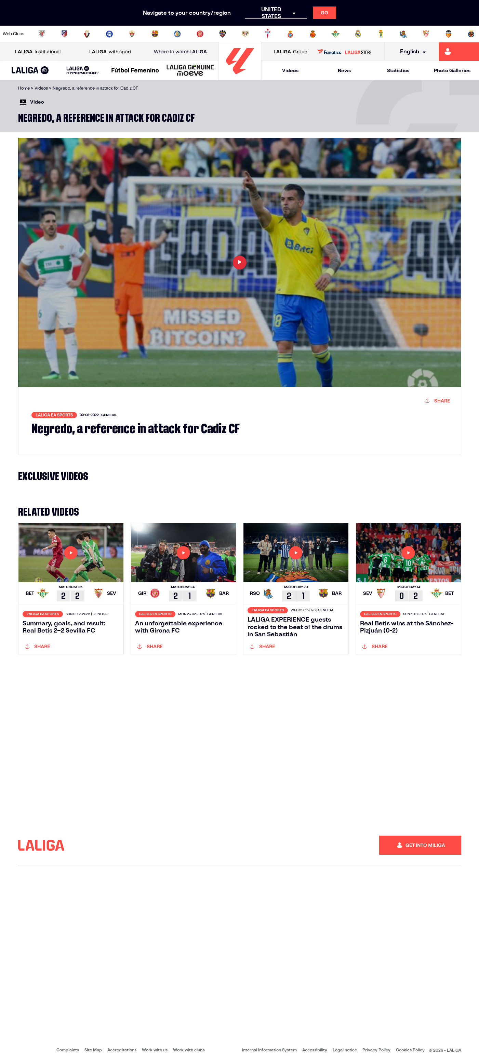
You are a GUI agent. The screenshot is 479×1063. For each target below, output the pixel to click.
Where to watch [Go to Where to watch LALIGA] (180, 52)
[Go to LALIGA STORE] (344, 51)
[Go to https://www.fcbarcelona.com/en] (155, 34)
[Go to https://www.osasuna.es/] (87, 34)
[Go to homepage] (240, 77)
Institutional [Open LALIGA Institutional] (38, 52)
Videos (290, 70)
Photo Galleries (452, 70)
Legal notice (345, 1050)
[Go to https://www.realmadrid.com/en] (358, 34)
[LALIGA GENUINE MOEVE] (190, 71)
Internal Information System (269, 1050)
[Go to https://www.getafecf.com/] (177, 34)
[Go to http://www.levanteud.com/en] (222, 34)
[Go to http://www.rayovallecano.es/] (245, 34)
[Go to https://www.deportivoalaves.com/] (109, 34)
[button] (30, 70)
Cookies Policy (410, 1050)
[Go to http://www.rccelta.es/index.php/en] (268, 34)
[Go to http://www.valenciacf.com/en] (448, 34)
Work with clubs (189, 1050)
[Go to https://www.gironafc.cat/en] (200, 34)
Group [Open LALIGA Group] (290, 52)
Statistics (398, 70)
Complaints (67, 1050)
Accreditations (121, 1050)
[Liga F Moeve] (135, 71)
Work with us (155, 1050)
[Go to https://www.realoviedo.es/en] (381, 34)
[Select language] (410, 52)
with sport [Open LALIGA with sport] (110, 52)
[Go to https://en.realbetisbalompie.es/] (335, 34)
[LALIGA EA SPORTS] (30, 71)
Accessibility (314, 1050)
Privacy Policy (376, 1050)
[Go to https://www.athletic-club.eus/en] (42, 34)
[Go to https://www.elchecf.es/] (132, 34)
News (344, 70)
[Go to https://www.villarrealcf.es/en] (471, 34)
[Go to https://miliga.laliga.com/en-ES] (459, 51)
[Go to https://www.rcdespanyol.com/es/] (290, 34)
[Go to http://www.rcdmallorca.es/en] (313, 34)
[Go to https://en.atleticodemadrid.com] (64, 34)
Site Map (93, 1050)
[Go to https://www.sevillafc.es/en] (426, 34)
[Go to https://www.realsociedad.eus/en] (403, 34)
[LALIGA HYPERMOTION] (83, 70)
